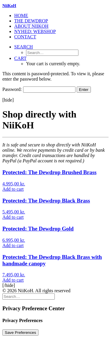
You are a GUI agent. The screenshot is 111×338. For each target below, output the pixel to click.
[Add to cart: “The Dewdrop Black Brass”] (13, 217)
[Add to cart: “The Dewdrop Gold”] (13, 245)
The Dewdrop (31, 20)
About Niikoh (31, 26)
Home (21, 15)
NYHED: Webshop (35, 31)
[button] (23, 46)
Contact (25, 36)
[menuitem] (61, 15)
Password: (38, 89)
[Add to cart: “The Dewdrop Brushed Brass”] (13, 189)
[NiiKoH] (55, 6)
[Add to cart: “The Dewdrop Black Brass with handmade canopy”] (13, 280)
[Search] (28, 296)
